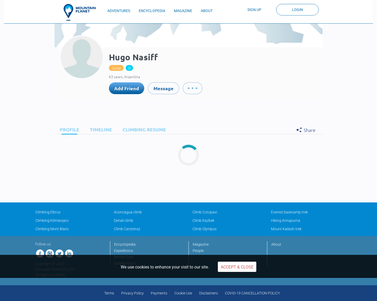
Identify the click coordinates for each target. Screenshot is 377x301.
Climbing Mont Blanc (52, 229)
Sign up (254, 10)
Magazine (201, 244)
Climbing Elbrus (47, 212)
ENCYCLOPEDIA (152, 11)
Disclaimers (208, 293)
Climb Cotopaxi (204, 212)
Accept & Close (237, 267)
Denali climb (123, 220)
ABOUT (207, 11)
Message (163, 88)
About (276, 244)
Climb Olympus (204, 229)
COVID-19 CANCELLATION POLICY (252, 293)
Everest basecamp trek (289, 212)
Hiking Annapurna (285, 220)
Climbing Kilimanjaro (52, 220)
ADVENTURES (118, 11)
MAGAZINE (183, 11)
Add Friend (126, 88)
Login (297, 10)
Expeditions (123, 251)
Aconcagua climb (128, 212)
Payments (159, 293)
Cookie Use (183, 293)
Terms (109, 293)
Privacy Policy (132, 293)
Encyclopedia (125, 244)
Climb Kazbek (203, 220)
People (198, 251)
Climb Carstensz (127, 229)
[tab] (68, 129)
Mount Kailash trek (286, 229)
